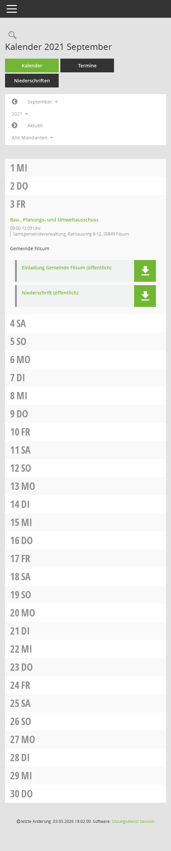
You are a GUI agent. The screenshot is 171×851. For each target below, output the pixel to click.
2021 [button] (20, 114)
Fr (20, 204)
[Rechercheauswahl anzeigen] (10, 35)
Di (20, 377)
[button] (145, 271)
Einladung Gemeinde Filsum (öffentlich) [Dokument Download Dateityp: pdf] (66, 268)
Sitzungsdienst (133, 821)
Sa (21, 323)
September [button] (42, 102)
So (21, 341)
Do (22, 186)
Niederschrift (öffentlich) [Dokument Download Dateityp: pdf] (50, 293)
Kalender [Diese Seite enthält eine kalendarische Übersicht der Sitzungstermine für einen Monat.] (32, 65)
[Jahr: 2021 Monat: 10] (14, 126)
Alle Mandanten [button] (32, 137)
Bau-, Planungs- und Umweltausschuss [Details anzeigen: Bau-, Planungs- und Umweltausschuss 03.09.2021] (54, 219)
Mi (21, 168)
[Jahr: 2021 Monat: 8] (14, 102)
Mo (23, 359)
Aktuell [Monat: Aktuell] (35, 125)
